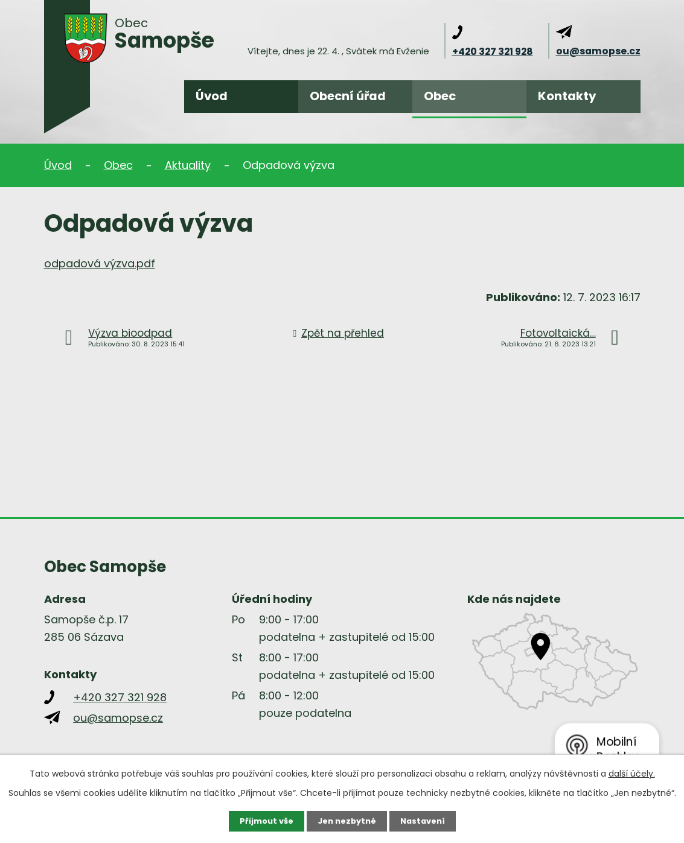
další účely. (632, 772)
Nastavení (427, 821)
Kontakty (567, 95)
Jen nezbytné (347, 821)
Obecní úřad (348, 95)
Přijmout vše (262, 821)
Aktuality (188, 165)
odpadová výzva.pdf (99, 263)
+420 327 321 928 (492, 52)
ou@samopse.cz (598, 51)
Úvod (212, 95)
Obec (440, 95)
